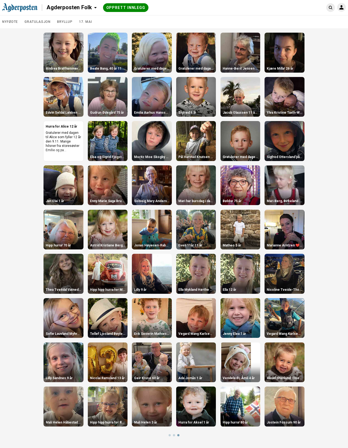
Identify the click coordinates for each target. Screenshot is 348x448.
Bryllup (64, 22)
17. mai (85, 22)
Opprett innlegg (125, 7)
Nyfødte (10, 22)
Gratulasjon (37, 22)
